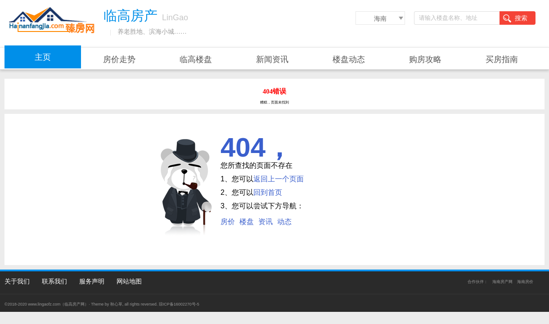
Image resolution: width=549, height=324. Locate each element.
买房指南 (502, 59)
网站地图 (129, 281)
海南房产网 (502, 281)
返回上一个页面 (278, 179)
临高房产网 (74, 304)
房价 (227, 221)
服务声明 (91, 281)
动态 (284, 221)
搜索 (515, 18)
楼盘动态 (349, 59)
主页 (43, 57)
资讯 (265, 221)
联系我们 (54, 281)
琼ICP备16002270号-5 (179, 304)
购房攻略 (425, 59)
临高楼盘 (196, 59)
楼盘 (246, 221)
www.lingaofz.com (44, 304)
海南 (380, 18)
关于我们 (17, 281)
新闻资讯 (272, 59)
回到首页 (267, 192)
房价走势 (119, 59)
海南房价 (525, 281)
